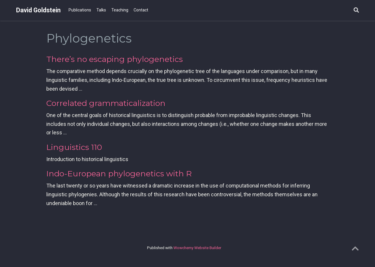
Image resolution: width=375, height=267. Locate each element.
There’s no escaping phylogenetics (114, 59)
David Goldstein (38, 10)
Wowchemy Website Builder (197, 247)
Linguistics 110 (74, 147)
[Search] (356, 10)
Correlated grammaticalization (106, 103)
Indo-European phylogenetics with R (119, 173)
